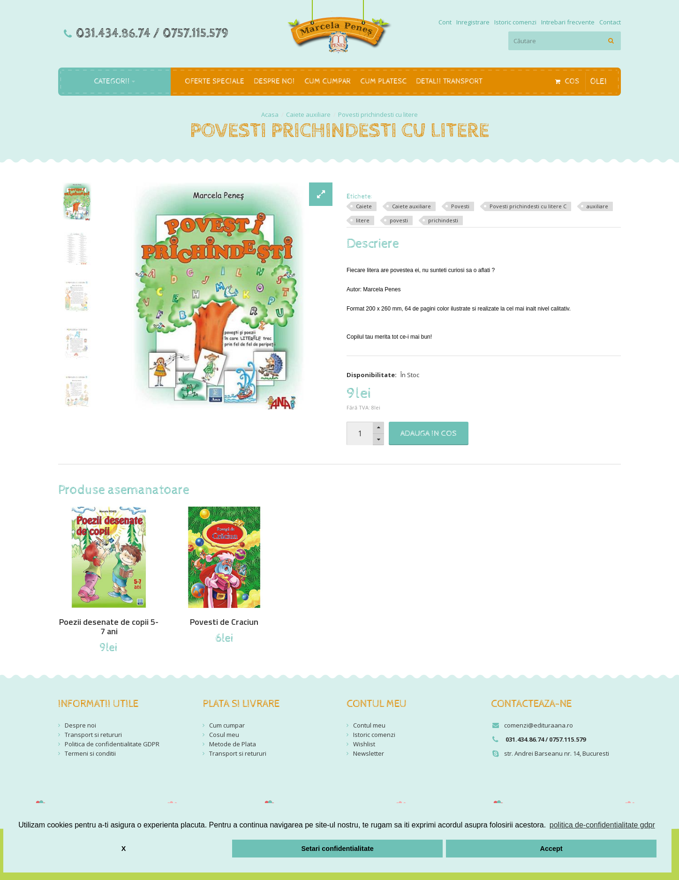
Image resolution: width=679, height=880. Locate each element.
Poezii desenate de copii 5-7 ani (108, 626)
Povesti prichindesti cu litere (378, 114)
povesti (399, 220)
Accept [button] (551, 848)
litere (363, 220)
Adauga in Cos (428, 433)
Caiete (364, 206)
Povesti (460, 206)
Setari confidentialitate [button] (337, 848)
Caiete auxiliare (308, 114)
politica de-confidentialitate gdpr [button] (602, 825)
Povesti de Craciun (224, 622)
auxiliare (597, 206)
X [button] (123, 848)
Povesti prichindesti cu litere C (528, 206)
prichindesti (443, 220)
